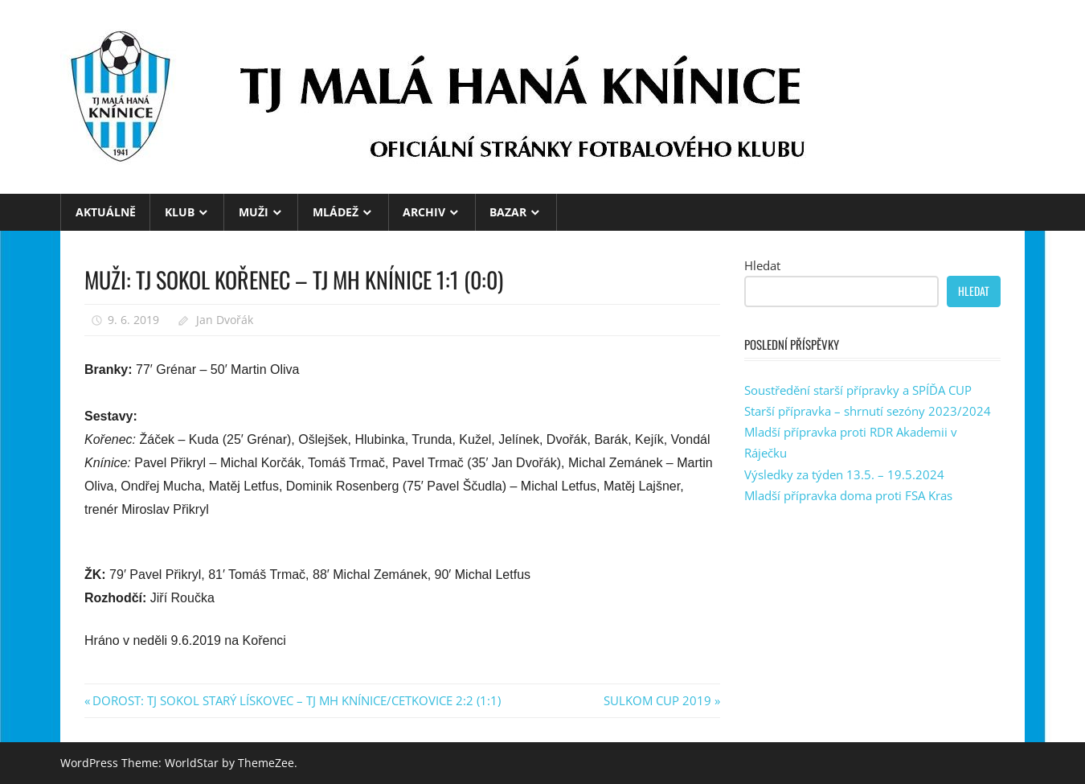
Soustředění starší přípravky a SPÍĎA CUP (858, 390)
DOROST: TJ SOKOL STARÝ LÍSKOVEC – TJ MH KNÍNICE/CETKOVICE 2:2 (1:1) (296, 700)
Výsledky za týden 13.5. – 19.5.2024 (844, 474)
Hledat (762, 265)
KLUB (179, 212)
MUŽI (253, 212)
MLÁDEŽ (335, 212)
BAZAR (507, 212)
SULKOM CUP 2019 (657, 700)
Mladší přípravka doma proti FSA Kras (848, 495)
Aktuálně (106, 212)
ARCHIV (424, 212)
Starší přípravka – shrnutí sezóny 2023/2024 (867, 411)
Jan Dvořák (224, 319)
